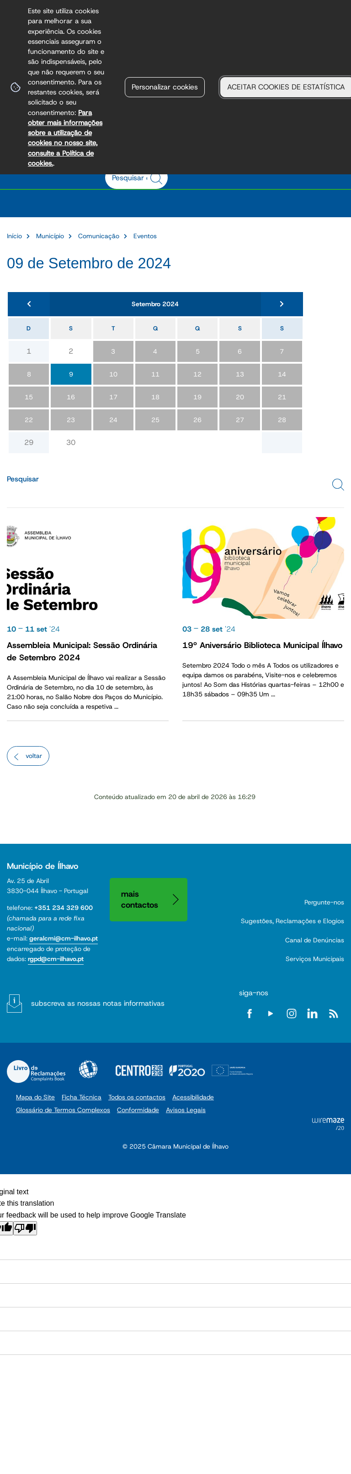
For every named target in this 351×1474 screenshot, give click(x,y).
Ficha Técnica (81, 1097)
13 (240, 374)
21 (282, 397)
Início (14, 235)
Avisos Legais (186, 1110)
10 (113, 374)
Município (50, 235)
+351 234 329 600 (63, 908)
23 (71, 420)
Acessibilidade (88, 1069)
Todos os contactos (136, 1097)
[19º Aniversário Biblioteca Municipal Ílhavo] (263, 616)
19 (197, 397)
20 (240, 397)
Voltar (34, 756)
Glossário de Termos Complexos (63, 1110)
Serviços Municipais (315, 959)
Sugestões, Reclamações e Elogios (292, 921)
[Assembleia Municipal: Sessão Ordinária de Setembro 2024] (88, 616)
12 (197, 374)
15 (29, 397)
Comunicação (98, 235)
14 (282, 374)
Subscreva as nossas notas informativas (98, 1003)
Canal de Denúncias (314, 940)
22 (29, 420)
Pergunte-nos (324, 902)
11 (155, 374)
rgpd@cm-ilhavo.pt (56, 959)
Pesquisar (23, 479)
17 (113, 397)
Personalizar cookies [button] (165, 87)
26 (197, 420)
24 (113, 420)
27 (240, 420)
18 (155, 397)
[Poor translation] (25, 1228)
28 (282, 420)
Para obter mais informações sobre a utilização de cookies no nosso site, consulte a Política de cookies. (65, 138)
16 (71, 397)
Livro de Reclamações (36, 1071)
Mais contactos (139, 899)
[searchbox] (131, 177)
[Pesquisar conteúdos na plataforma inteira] (158, 178)
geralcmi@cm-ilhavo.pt (63, 938)
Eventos (145, 235)
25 (155, 420)
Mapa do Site (35, 1097)
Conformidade (138, 1110)
